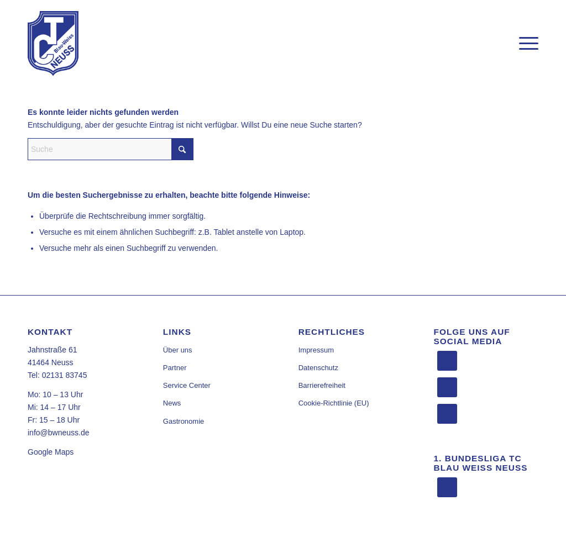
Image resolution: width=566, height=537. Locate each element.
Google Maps (51, 452)
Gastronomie (183, 421)
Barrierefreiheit (321, 385)
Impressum (316, 350)
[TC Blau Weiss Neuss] (53, 43)
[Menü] (525, 43)
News (172, 403)
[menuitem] (525, 43)
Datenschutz (318, 368)
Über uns (177, 350)
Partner (175, 368)
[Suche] (110, 149)
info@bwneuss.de (59, 432)
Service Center (187, 385)
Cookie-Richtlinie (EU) (333, 403)
